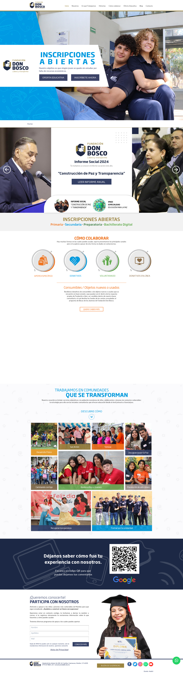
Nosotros (75, 6)
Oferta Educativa (130, 6)
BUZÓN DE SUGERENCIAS (110, 665)
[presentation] (7, 170)
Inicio (67, 6)
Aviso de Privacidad (59, 649)
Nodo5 (151, 671)
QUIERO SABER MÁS (91, 309)
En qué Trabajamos (89, 6)
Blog (141, 6)
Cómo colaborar (115, 6)
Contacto (149, 6)
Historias (102, 6)
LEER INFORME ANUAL (91, 182)
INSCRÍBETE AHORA (85, 77)
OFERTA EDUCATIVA (53, 77)
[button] (72, 205)
